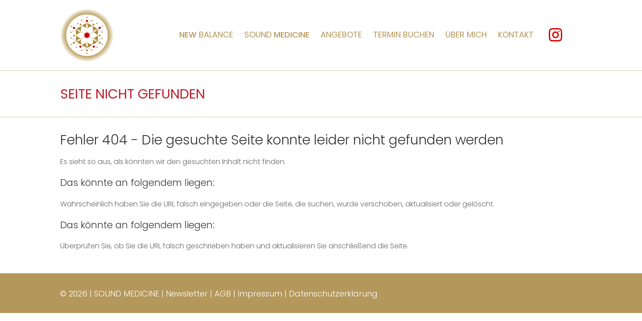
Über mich (466, 34)
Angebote (341, 34)
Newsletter (187, 293)
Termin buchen (403, 34)
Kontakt (516, 34)
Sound (276, 34)
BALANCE (206, 34)
